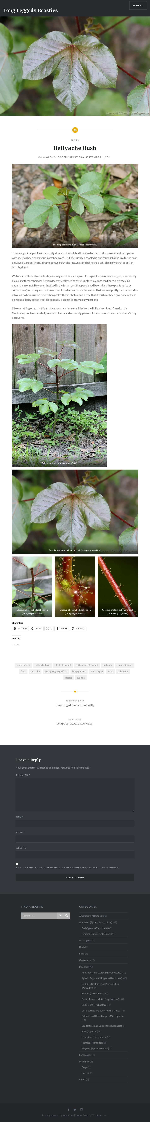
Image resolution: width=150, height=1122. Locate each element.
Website (21, 848)
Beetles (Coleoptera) (92, 993)
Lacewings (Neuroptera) (94, 1037)
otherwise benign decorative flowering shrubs (57, 281)
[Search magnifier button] (66, 915)
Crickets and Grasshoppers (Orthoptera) (103, 1016)
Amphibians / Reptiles (90, 915)
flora (23, 671)
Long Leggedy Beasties (30, 10)
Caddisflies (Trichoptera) (94, 1004)
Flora (75, 140)
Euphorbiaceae (124, 665)
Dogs (84, 1067)
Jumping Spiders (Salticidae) (96, 933)
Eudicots (107, 665)
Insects (83, 966)
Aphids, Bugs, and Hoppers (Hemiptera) (102, 978)
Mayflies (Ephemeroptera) (95, 1048)
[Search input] (39, 915)
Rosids (68, 677)
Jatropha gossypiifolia (56, 671)
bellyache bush (42, 665)
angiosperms (23, 665)
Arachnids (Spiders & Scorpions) (95, 922)
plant (110, 671)
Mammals (84, 1061)
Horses (85, 1072)
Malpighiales (79, 671)
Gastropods (85, 960)
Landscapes (85, 1054)
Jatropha (35, 671)
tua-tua (81, 677)
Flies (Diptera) (89, 1031)
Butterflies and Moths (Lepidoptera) (100, 999)
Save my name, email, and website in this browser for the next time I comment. (68, 867)
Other (82, 1079)
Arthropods (85, 940)
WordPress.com (99, 1115)
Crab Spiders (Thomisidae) (95, 928)
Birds (82, 946)
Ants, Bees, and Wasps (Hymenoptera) (101, 972)
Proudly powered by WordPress (58, 1115)
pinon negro (97, 671)
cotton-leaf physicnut (87, 665)
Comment (23, 775)
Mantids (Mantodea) (92, 1042)
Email (20, 832)
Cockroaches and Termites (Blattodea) (101, 1010)
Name (20, 817)
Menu (139, 5)
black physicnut (63, 665)
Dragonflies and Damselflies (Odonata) (102, 1025)
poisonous (123, 671)
